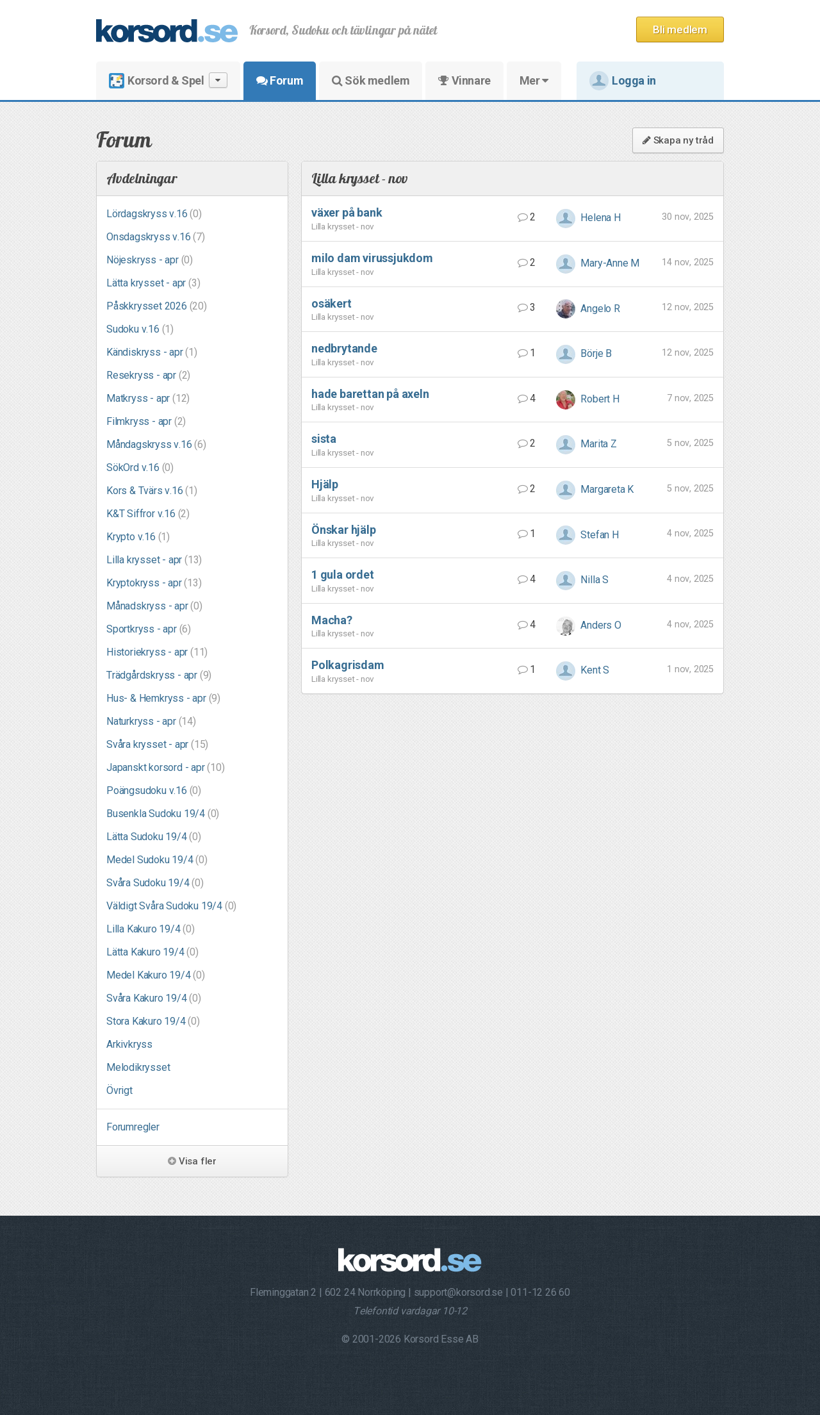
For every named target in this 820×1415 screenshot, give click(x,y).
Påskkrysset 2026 (156, 306)
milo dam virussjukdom (372, 258)
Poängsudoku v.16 (153, 790)
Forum (279, 80)
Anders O (588, 625)
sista (323, 438)
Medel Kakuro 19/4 (155, 975)
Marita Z (586, 444)
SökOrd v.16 (140, 467)
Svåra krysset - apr (157, 744)
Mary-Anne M (598, 263)
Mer (534, 80)
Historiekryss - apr (157, 652)
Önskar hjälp (343, 529)
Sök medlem (370, 80)
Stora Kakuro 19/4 (153, 1021)
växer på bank (346, 212)
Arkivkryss (129, 1044)
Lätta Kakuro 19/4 (152, 952)
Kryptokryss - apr (154, 583)
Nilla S (582, 580)
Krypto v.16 (138, 537)
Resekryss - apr (148, 375)
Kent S (583, 670)
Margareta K (595, 489)
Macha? (331, 620)
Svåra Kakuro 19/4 (153, 998)
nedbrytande (344, 348)
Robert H (587, 399)
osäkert (331, 303)
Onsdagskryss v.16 (155, 237)
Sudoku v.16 (140, 329)
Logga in (622, 80)
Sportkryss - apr (148, 629)
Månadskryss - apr (154, 606)
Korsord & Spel (168, 80)
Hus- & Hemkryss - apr (163, 698)
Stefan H (587, 535)
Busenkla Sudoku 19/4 (162, 813)
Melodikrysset (138, 1067)
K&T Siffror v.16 (148, 514)
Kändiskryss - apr (151, 352)
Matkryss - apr (148, 398)
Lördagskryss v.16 (154, 214)
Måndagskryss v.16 (156, 444)
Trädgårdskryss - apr (158, 675)
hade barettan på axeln (370, 394)
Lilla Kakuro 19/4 (150, 929)
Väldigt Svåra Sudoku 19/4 (171, 906)
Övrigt (119, 1090)
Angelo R (588, 308)
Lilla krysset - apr (154, 560)
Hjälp (324, 484)
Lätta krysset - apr (153, 283)
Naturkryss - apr (151, 721)
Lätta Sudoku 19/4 (153, 837)
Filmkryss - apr (146, 421)
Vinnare (464, 80)
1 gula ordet (342, 574)
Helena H (588, 217)
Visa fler (192, 1161)
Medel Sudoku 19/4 (157, 860)
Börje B (584, 353)
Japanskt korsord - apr (165, 767)
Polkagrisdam (347, 665)
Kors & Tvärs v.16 (151, 490)
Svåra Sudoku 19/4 (155, 883)
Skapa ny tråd (678, 140)
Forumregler (133, 1127)
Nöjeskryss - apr (149, 260)
